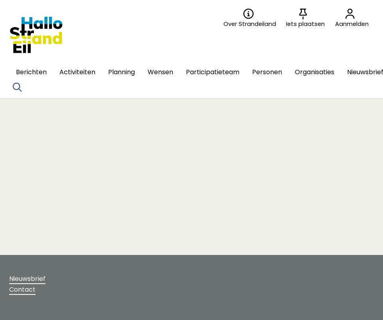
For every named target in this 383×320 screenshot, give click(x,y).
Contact (22, 289)
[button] (31, 72)
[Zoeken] (17, 87)
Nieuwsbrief (27, 278)
